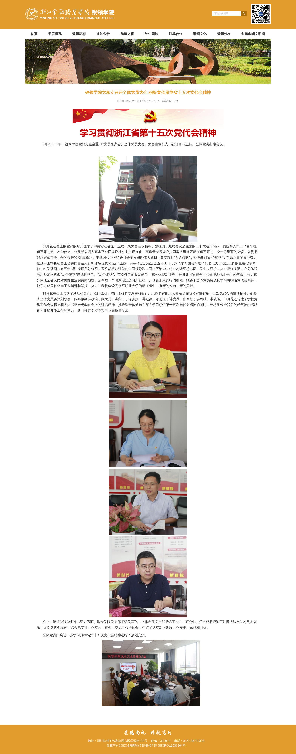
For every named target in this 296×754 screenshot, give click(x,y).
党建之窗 (127, 34)
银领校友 (224, 34)
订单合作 (175, 34)
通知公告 (103, 34)
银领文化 (200, 34)
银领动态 (79, 34)
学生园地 (151, 34)
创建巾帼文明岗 (253, 34)
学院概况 (55, 34)
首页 (34, 34)
